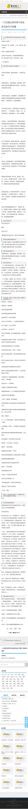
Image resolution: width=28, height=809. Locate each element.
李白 (22, 681)
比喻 (3, 683)
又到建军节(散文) (6, 718)
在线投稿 (11, 1)
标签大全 (21, 1)
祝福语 (18, 683)
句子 (11, 628)
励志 (23, 674)
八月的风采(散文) (6, 715)
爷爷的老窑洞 (5, 708)
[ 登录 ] (6, 658)
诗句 (14, 685)
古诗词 (12, 676)
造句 (8, 688)
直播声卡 (19, 805)
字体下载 (13, 805)
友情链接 (7, 1)
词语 (11, 685)
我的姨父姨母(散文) (6, 713)
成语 (7, 681)
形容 (18, 679)
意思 (3, 681)
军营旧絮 (4, 711)
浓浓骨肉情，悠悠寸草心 (8, 698)
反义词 (3, 676)
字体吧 (16, 805)
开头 (14, 679)
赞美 (22, 685)
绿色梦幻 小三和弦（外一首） (9, 703)
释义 (12, 688)
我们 (11, 681)
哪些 (24, 676)
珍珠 (15, 628)
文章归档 (16, 1)
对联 (7, 679)
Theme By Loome (14, 806)
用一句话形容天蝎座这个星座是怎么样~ (12, 640)
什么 (16, 674)
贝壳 (19, 628)
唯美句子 (5, 15)
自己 (7, 685)
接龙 (14, 681)
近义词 (3, 688)
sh (5, 674)
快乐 (22, 679)
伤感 (19, 674)
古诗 (8, 676)
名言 (20, 676)
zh (8, 674)
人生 (12, 674)
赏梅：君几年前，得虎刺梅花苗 (9, 701)
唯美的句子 (5, 32)
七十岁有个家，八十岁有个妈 (9, 720)
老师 (3, 685)
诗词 (18, 685)
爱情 (7, 683)
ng (2, 674)
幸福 (11, 679)
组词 (23, 683)
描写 (18, 681)
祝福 (14, 683)
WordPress (22, 801)
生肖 (11, 683)
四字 (3, 679)
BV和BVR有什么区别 (20, 643)
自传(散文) (4, 706)
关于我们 (2, 1)
